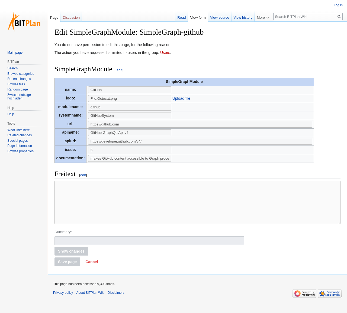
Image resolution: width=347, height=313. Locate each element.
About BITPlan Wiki (90, 301)
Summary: (63, 240)
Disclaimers (116, 301)
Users (165, 52)
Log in (338, 5)
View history (243, 17)
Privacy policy (63, 301)
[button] (91, 270)
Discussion (71, 17)
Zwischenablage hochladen (19, 97)
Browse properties (20, 151)
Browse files (16, 84)
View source (219, 17)
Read (181, 17)
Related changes (19, 135)
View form (198, 17)
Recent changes (19, 79)
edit (119, 70)
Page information (19, 146)
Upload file (181, 98)
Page (54, 17)
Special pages (17, 141)
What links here (18, 130)
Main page (15, 52)
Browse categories (20, 74)
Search (12, 68)
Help (10, 114)
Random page (17, 89)
